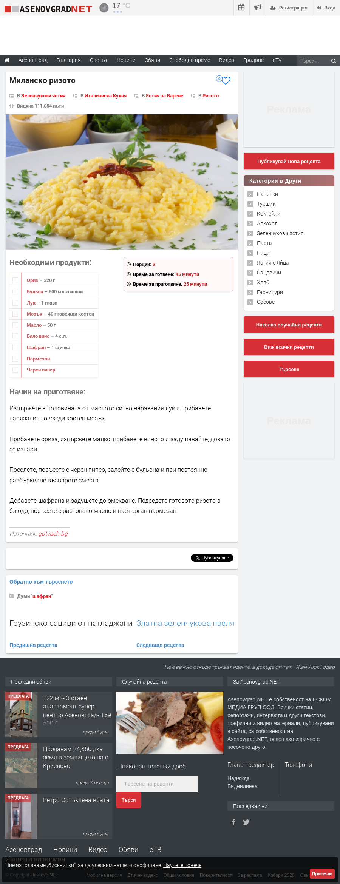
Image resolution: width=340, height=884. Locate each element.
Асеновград (23, 849)
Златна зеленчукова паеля (185, 623)
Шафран (37, 347)
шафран (41, 596)
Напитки (267, 193)
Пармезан (38, 358)
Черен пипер (41, 369)
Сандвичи (269, 272)
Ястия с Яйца (273, 262)
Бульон (35, 291)
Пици (263, 252)
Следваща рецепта (160, 644)
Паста (264, 242)
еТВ (155, 849)
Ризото (210, 95)
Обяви (128, 849)
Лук (32, 302)
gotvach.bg (53, 533)
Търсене (289, 369)
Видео (97, 849)
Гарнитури (270, 292)
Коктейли (268, 213)
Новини (126, 59)
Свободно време (189, 59)
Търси (129, 800)
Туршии (266, 203)
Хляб (263, 282)
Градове (253, 59)
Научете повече (182, 865)
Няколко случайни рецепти (289, 325)
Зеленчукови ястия (43, 95)
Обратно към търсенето (41, 582)
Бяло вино (39, 336)
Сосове (266, 301)
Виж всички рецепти (289, 347)
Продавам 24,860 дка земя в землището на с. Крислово (76, 757)
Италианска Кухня (106, 95)
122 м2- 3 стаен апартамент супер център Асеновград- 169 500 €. (77, 710)
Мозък (35, 313)
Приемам (322, 873)
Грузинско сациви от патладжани (71, 623)
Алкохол (267, 223)
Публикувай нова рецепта (288, 161)
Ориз (33, 280)
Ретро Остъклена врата (76, 800)
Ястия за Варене (164, 95)
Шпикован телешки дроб (151, 766)
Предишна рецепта (33, 644)
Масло (35, 325)
